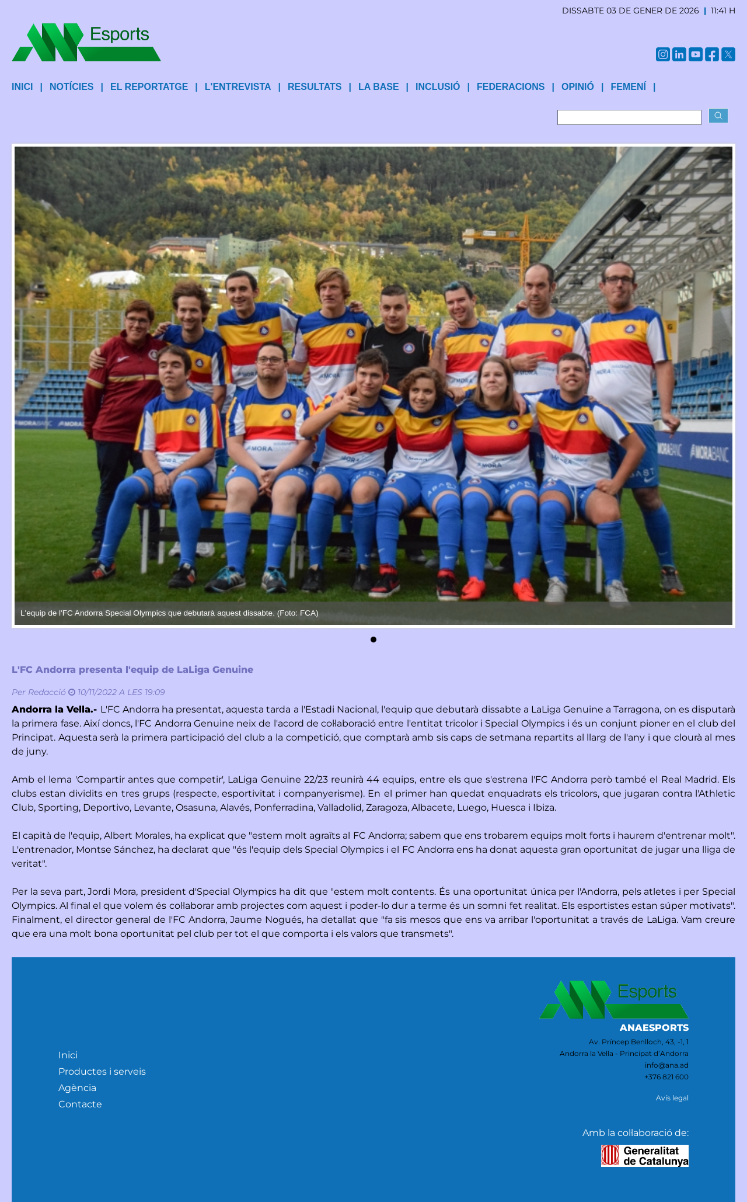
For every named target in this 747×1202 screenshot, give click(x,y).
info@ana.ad (667, 1065)
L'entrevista (238, 87)
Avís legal (672, 1097)
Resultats (314, 87)
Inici (68, 1055)
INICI (22, 87)
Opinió (577, 87)
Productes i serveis (102, 1071)
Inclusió (438, 87)
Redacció (47, 692)
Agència (77, 1087)
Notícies (72, 87)
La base (378, 87)
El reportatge (149, 87)
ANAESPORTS (654, 1027)
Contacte (80, 1104)
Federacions (510, 87)
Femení (627, 87)
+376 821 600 (666, 1076)
